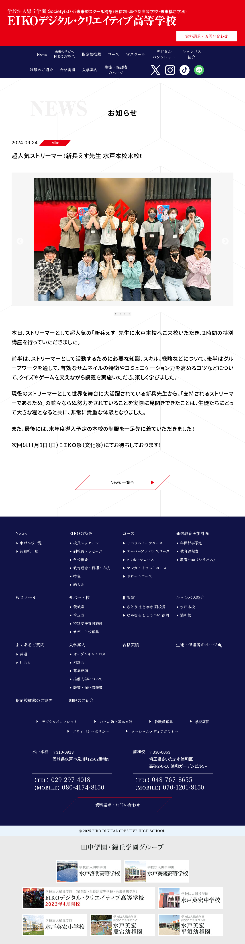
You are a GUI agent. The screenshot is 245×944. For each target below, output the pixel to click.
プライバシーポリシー (90, 731)
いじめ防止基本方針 (116, 721)
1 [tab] (116, 314)
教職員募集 (164, 721)
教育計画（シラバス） (198, 559)
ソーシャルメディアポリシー (155, 731)
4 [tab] (129, 314)
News (21, 533)
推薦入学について (88, 679)
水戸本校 (187, 606)
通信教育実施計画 (192, 533)
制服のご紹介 (81, 700)
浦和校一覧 (29, 551)
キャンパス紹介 (190, 597)
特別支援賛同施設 (88, 623)
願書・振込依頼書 (88, 687)
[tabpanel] (123, 239)
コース (128, 533)
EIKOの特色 (80, 533)
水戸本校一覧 (31, 542)
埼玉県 (78, 615)
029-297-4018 (71, 779)
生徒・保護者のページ (116, 69)
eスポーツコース (140, 559)
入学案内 (77, 644)
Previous (20, 242)
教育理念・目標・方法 (91, 567)
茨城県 (78, 606)
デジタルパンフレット (164, 54)
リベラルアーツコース (145, 542)
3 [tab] (124, 314)
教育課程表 (189, 551)
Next (225, 242)
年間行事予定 (191, 542)
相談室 (128, 597)
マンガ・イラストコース (147, 567)
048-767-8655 (172, 779)
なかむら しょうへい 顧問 (148, 615)
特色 (77, 576)
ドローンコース (139, 576)
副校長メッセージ (87, 551)
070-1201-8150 (183, 787)
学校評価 (202, 721)
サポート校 (79, 597)
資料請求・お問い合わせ (206, 36)
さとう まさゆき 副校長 (146, 606)
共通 (23, 654)
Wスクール (26, 597)
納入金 (78, 584)
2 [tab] (120, 314)
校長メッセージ (86, 542)
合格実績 (130, 644)
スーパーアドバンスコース (148, 551)
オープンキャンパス (89, 654)
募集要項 (80, 670)
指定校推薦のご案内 (34, 700)
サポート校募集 (86, 631)
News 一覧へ (132, 482)
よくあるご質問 (30, 644)
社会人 (25, 662)
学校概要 (80, 559)
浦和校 (185, 615)
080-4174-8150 (83, 787)
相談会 (78, 662)
